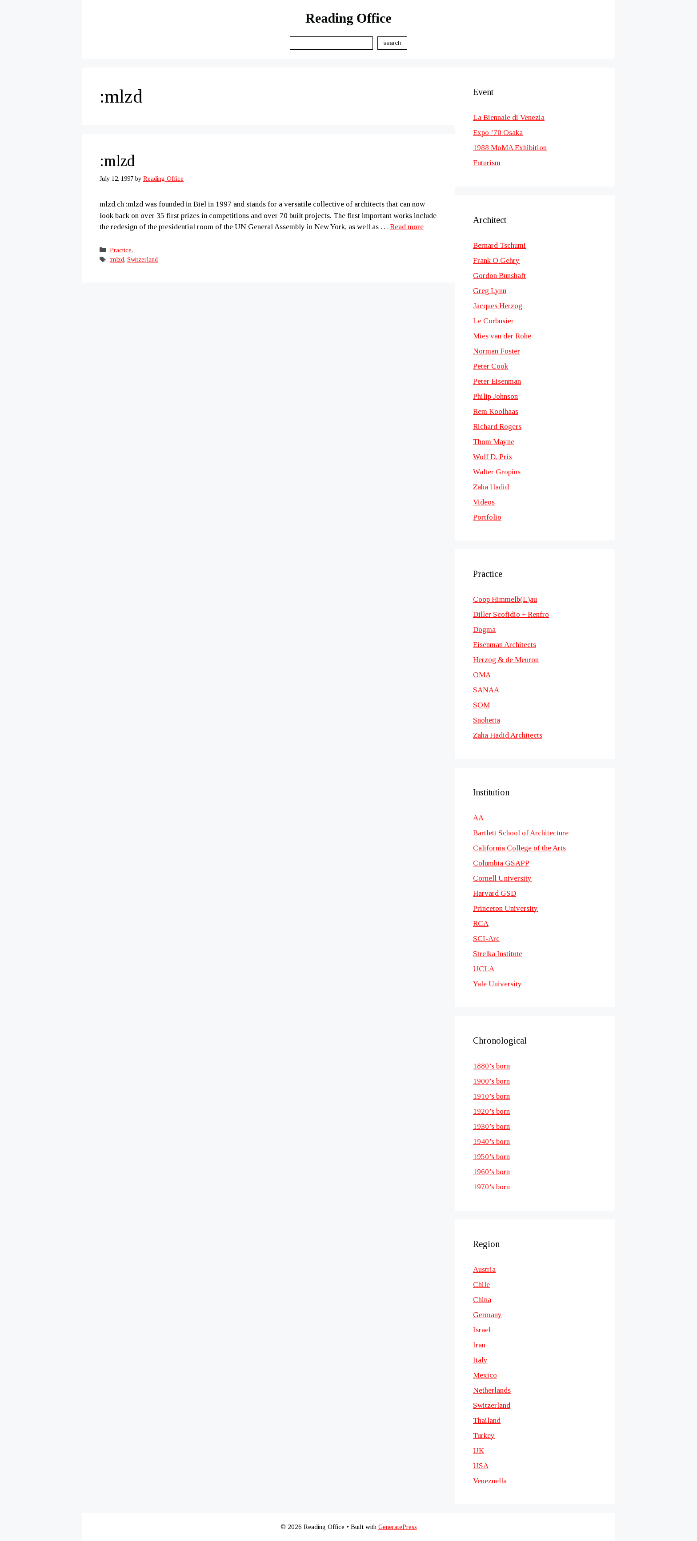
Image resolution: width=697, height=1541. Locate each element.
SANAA (486, 690)
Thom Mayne (493, 441)
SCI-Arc (486, 938)
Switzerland (142, 259)
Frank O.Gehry (496, 260)
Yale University (497, 984)
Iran (479, 1345)
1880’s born (491, 1066)
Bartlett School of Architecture (521, 833)
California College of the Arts (519, 848)
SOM (481, 705)
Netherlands (492, 1390)
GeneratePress (397, 1526)
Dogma (484, 629)
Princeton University (505, 908)
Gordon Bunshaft (499, 275)
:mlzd (117, 161)
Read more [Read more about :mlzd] (407, 226)
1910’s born (491, 1096)
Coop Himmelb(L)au (505, 599)
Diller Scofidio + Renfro (511, 614)
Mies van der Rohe (502, 336)
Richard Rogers (497, 426)
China (482, 1299)
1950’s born (491, 1156)
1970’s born (491, 1187)
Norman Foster (496, 351)
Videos (484, 502)
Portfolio (487, 517)
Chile (481, 1284)
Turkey (484, 1435)
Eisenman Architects (504, 644)
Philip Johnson (495, 396)
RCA (481, 923)
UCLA (483, 969)
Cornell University (502, 878)
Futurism (487, 163)
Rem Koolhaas (495, 411)
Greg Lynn (489, 290)
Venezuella (490, 1481)
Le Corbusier (493, 321)
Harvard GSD (494, 893)
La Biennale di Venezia (509, 117)
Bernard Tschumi (499, 245)
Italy (480, 1360)
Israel (482, 1330)
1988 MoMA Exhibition (510, 147)
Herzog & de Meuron (506, 659)
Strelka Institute (497, 953)
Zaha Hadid (491, 487)
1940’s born (491, 1141)
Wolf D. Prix (493, 457)
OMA (482, 675)
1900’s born (491, 1081)
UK (478, 1450)
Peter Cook (490, 366)
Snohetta (486, 720)
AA (478, 818)
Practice (121, 250)
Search (392, 43)
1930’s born (491, 1126)
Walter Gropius (497, 472)
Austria (484, 1269)
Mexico (485, 1375)
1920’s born (491, 1111)
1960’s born (491, 1172)
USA (481, 1466)
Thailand (487, 1420)
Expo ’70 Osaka (498, 132)
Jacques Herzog (497, 306)
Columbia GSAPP (501, 863)
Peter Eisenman (497, 381)
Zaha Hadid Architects (507, 735)
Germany (487, 1315)
